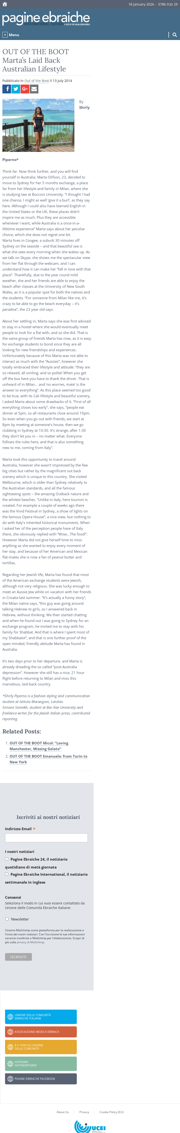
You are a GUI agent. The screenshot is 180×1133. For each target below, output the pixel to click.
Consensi (13, 897)
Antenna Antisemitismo (26, 1063)
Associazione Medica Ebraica (37, 1032)
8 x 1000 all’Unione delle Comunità (29, 1047)
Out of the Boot (36, 80)
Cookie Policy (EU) (112, 1112)
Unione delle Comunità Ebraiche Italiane (33, 1016)
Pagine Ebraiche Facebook (35, 1079)
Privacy (84, 1112)
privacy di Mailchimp (30, 942)
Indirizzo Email (20, 829)
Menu (14, 34)
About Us (63, 1112)
